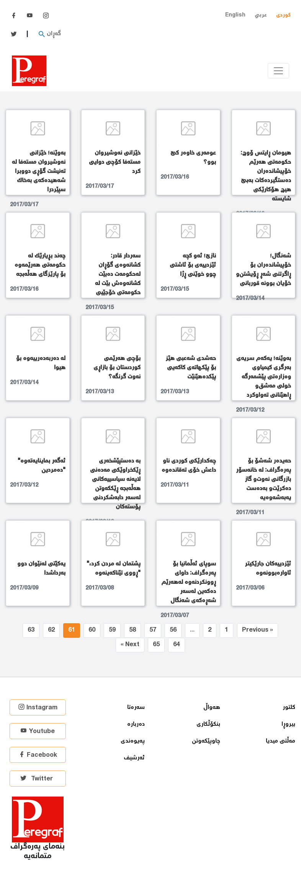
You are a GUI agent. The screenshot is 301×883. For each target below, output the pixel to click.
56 (173, 630)
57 (152, 630)
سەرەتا (136, 707)
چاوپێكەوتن (206, 741)
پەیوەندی (133, 741)
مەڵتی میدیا (280, 741)
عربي (261, 15)
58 (132, 630)
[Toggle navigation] (278, 70)
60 (91, 630)
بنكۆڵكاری (208, 724)
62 (51, 630)
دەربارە (136, 724)
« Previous (257, 630)
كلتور (289, 707)
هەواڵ (211, 707)
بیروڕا (288, 724)
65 (156, 644)
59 (112, 630)
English (235, 15)
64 (176, 644)
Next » (130, 644)
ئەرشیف (134, 758)
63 (31, 630)
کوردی (283, 15)
